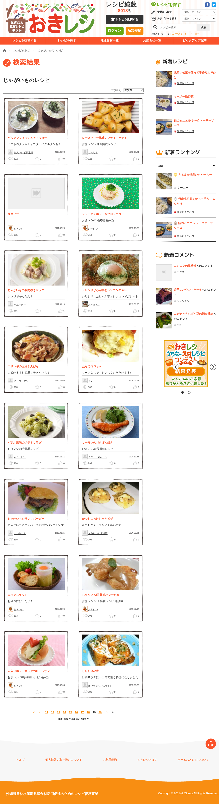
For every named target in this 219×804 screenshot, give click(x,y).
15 (70, 712)
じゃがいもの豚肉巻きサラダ (26, 290)
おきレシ (19, 228)
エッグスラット (17, 594)
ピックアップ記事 (195, 40)
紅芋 (197, 34)
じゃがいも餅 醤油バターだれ (100, 594)
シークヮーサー (188, 34)
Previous (159, 365)
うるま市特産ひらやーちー (195, 174)
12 (52, 712)
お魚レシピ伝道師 (23, 152)
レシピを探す (67, 40)
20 (100, 712)
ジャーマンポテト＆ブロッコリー (103, 214)
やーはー (182, 187)
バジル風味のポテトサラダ (24, 442)
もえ (90, 381)
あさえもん (94, 304)
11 (46, 712)
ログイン (114, 31)
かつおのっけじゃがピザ (97, 518)
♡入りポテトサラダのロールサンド (30, 671)
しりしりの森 (90, 671)
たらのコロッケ (92, 366)
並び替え (116, 90)
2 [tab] (189, 392)
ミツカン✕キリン (97, 457)
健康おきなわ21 (185, 83)
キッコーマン (21, 381)
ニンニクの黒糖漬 (185, 265)
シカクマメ (175, 34)
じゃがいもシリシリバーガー (26, 518)
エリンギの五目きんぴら (23, 366)
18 (88, 712)
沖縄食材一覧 (109, 40)
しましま (93, 152)
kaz (179, 324)
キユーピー (20, 304)
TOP (211, 745)
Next (213, 365)
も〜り (180, 271)
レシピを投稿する (127, 20)
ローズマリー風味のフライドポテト (104, 137)
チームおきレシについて (193, 759)
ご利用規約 (110, 759)
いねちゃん (20, 533)
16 (76, 712)
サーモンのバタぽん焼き (97, 442)
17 (82, 712)
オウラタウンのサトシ (100, 685)
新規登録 (134, 31)
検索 (203, 27)
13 (58, 712)
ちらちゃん (183, 300)
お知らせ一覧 (152, 40)
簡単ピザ (13, 214)
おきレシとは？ (147, 759)
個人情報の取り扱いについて (63, 759)
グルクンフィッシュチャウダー (27, 137)
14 (64, 712)
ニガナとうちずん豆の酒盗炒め (193, 313)
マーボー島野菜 (183, 96)
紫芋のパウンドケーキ (188, 289)
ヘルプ (20, 759)
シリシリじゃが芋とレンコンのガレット (107, 290)
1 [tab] (182, 392)
